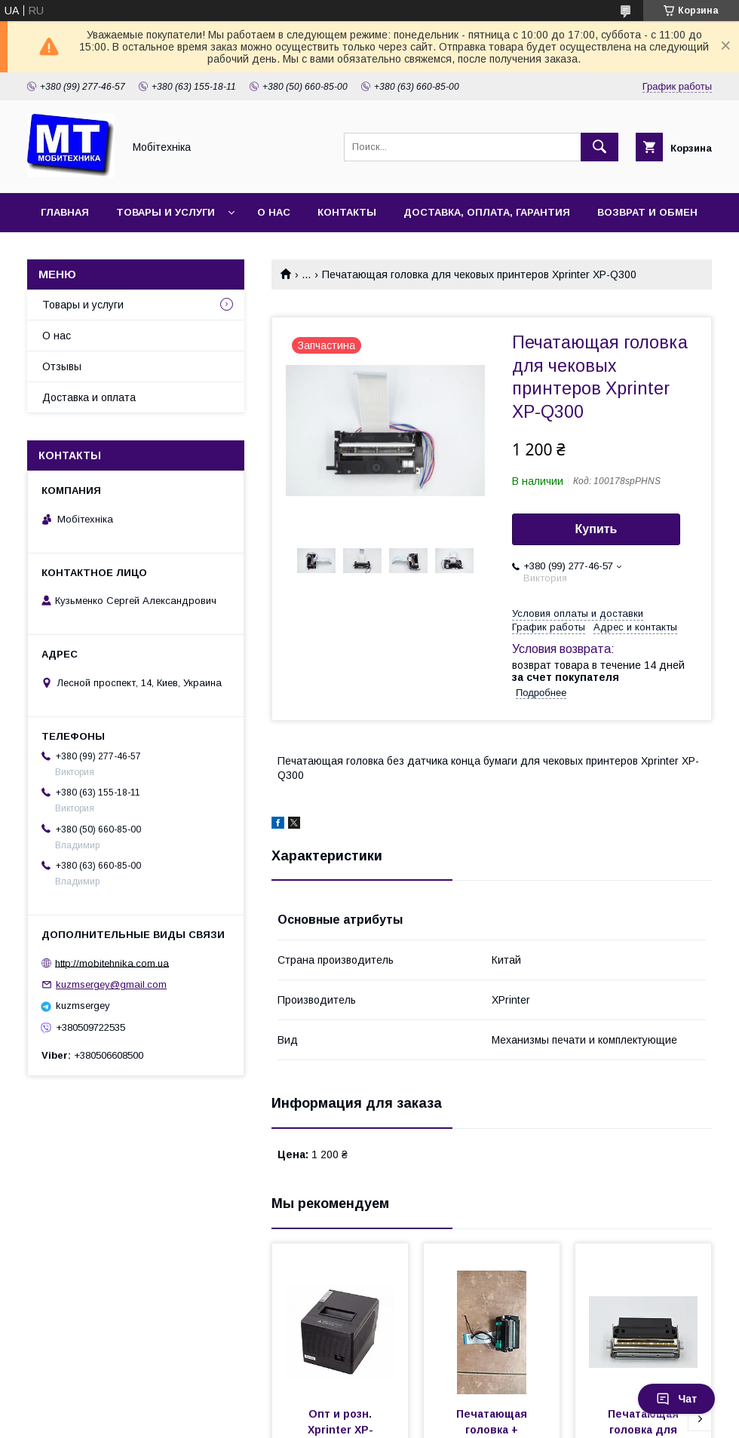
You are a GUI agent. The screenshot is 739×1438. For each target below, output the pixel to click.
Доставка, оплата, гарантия (486, 212)
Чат (676, 1399)
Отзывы (61, 366)
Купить (596, 529)
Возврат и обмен (647, 212)
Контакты (346, 212)
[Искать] (599, 147)
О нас (273, 212)
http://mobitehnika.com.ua (112, 962)
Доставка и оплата (89, 397)
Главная (65, 212)
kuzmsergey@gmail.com (111, 984)
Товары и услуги (165, 212)
